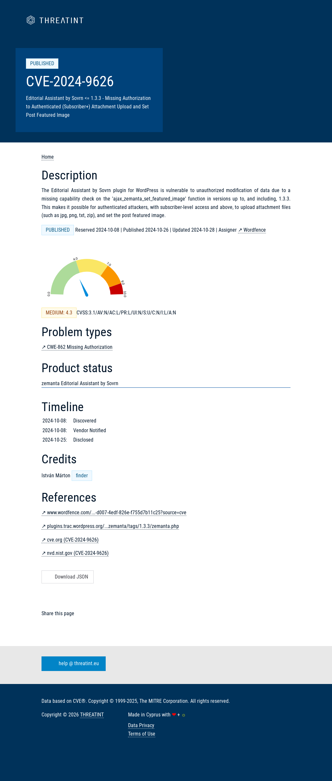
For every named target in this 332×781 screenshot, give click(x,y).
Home (48, 157)
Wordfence (254, 230)
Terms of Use (141, 734)
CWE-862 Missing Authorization (80, 347)
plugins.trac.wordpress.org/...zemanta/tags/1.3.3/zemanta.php (113, 526)
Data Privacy (141, 725)
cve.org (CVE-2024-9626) (73, 540)
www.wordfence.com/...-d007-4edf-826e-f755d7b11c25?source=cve (116, 512)
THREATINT (92, 715)
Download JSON (67, 577)
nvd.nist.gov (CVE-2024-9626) (78, 553)
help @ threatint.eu (72, 663)
